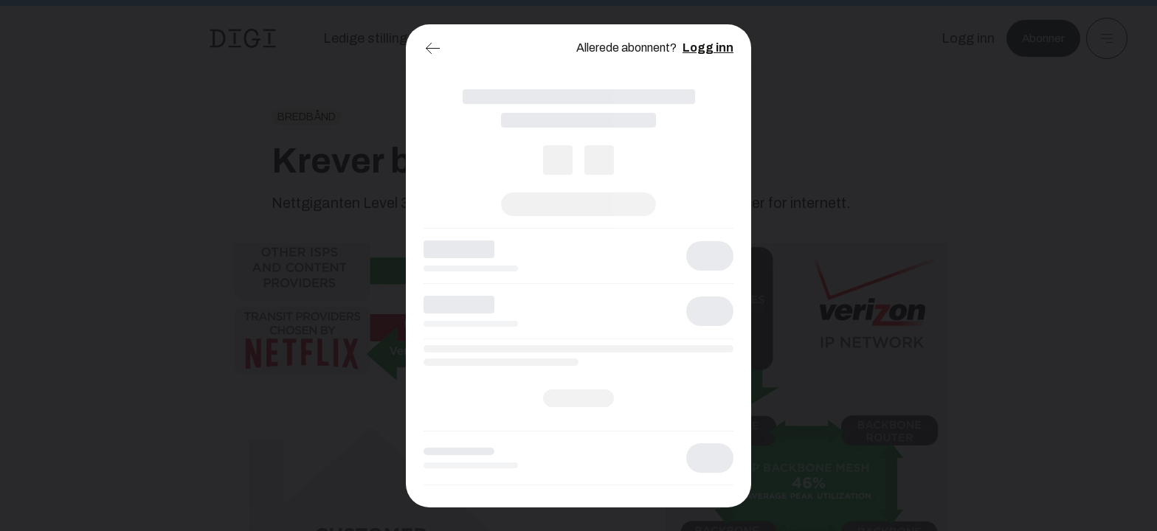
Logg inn (708, 47)
